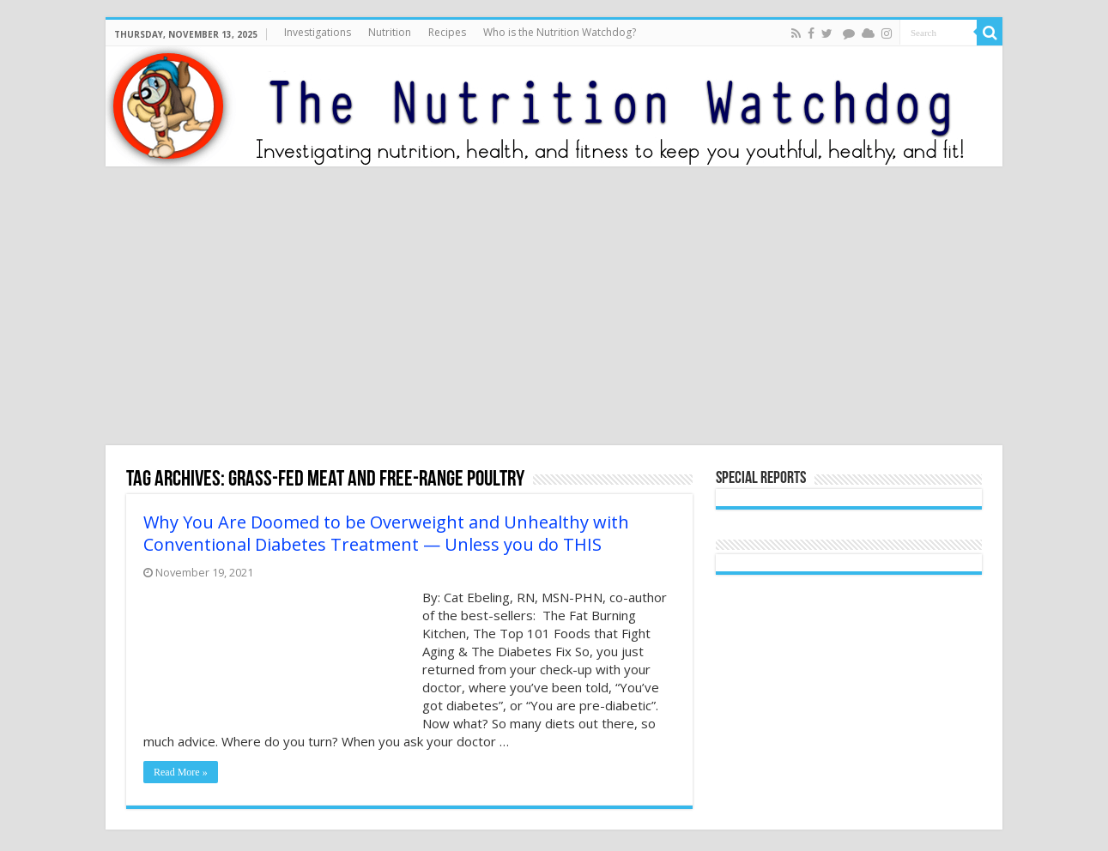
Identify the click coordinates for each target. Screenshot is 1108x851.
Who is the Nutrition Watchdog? (559, 32)
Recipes (447, 32)
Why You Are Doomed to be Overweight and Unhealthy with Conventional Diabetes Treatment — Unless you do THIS (386, 533)
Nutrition (389, 32)
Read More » (181, 772)
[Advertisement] (554, 308)
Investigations (317, 32)
